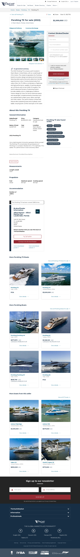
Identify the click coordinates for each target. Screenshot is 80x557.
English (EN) (16, 535)
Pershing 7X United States (56, 136)
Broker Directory (40, 5)
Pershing (24, 10)
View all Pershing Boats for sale (60, 309)
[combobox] (50, 50)
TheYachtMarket (8, 4)
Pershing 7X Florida (53, 143)
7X (29, 10)
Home (13, 10)
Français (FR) (48, 535)
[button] (27, 241)
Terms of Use (23, 542)
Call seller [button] (27, 236)
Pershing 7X (51, 129)
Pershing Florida (52, 140)
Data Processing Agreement (49, 542)
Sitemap (16, 542)
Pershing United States (55, 133)
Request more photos (36, 63)
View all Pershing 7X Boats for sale (59, 261)
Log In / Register (74, 1)
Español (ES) (63, 535)
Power (50, 125)
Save (48, 14)
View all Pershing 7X (16, 14)
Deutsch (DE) (32, 535)
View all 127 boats (64, 397)
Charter (49, 5)
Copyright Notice (62, 542)
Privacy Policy (51, 83)
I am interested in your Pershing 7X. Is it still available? (58, 58)
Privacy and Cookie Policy (34, 542)
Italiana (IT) (24, 537)
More (55, 5)
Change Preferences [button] (51, 1)
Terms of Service (62, 83)
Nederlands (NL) (55, 537)
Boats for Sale (21, 5)
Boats (18, 10)
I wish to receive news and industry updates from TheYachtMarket (58, 67)
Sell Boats (30, 5)
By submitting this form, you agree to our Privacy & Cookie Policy (40, 501)
